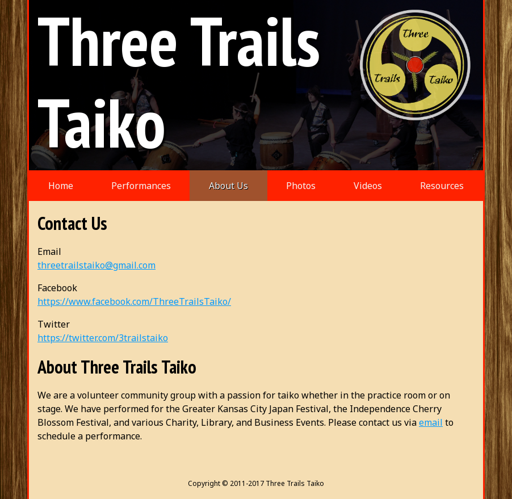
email (431, 422)
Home (60, 185)
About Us (228, 185)
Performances (141, 185)
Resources (442, 185)
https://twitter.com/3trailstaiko (102, 338)
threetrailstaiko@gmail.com (96, 265)
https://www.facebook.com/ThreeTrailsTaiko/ (134, 301)
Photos (301, 185)
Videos (368, 185)
